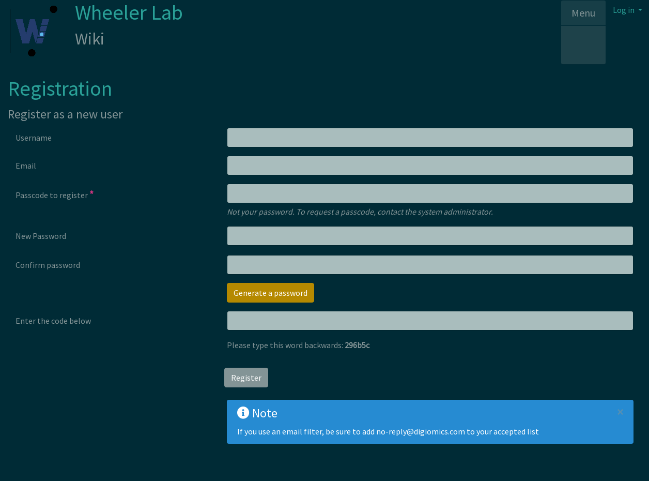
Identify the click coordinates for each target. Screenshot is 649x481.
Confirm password (48, 265)
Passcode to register (55, 194)
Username (34, 137)
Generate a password (270, 293)
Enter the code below (53, 320)
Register (246, 377)
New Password (41, 236)
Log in (624, 10)
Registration (60, 88)
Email (26, 165)
